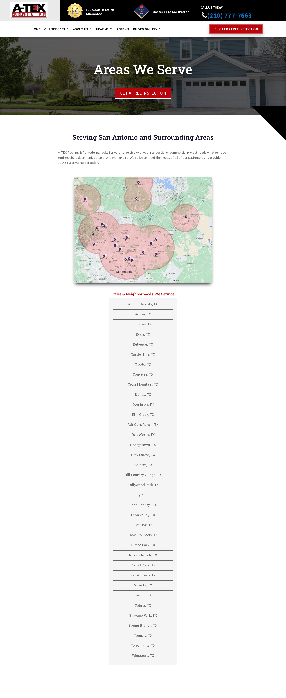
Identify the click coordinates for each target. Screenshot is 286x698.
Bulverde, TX (143, 344)
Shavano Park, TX (143, 615)
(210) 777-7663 (226, 15)
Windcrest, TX (143, 655)
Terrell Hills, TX (143, 645)
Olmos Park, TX (143, 544)
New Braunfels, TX (142, 534)
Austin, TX (143, 314)
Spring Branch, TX (143, 625)
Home (36, 29)
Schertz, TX (143, 585)
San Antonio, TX (143, 575)
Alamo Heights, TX (143, 304)
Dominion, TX (143, 404)
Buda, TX (143, 334)
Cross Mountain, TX (143, 384)
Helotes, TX (143, 464)
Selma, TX (143, 605)
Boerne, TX (143, 324)
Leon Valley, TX (143, 514)
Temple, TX (143, 635)
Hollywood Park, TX (143, 484)
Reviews (122, 29)
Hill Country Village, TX (143, 474)
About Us (80, 29)
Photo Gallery (145, 29)
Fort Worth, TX (143, 434)
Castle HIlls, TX (143, 354)
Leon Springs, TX (143, 504)
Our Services (54, 29)
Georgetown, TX (143, 444)
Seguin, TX (143, 595)
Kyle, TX (142, 494)
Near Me (102, 29)
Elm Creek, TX (143, 414)
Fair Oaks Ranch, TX (143, 424)
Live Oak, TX (143, 524)
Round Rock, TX (142, 565)
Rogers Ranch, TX (143, 555)
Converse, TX (143, 374)
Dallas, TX (143, 394)
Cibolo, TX (143, 364)
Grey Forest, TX (143, 454)
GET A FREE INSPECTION (143, 93)
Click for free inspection (236, 29)
